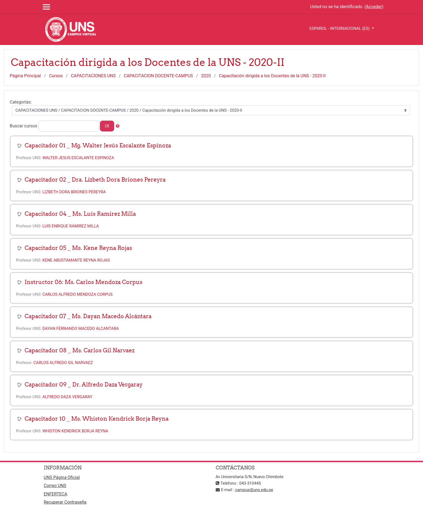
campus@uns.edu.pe (254, 489)
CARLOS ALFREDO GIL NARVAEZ (63, 362)
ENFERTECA (55, 494)
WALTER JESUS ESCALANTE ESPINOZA (78, 157)
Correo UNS (55, 485)
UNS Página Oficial (62, 477)
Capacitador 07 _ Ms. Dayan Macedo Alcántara (88, 316)
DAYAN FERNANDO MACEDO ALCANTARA (80, 328)
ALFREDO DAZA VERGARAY (67, 396)
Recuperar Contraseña (65, 502)
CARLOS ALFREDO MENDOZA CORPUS (77, 294)
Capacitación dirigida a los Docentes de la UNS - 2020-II (272, 75)
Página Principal (25, 75)
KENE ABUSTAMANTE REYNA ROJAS (76, 260)
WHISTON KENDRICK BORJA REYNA (75, 431)
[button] (117, 126)
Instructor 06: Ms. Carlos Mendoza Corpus (83, 282)
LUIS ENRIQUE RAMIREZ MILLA (70, 226)
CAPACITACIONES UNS (93, 75)
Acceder (374, 6)
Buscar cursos (23, 125)
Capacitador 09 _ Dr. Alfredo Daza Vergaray (84, 384)
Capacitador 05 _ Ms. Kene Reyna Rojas (78, 248)
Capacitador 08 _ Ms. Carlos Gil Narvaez (80, 350)
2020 (206, 75)
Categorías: (21, 102)
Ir (107, 125)
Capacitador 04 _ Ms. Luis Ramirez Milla (80, 213)
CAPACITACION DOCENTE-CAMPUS (158, 75)
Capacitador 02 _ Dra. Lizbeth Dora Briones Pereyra (95, 179)
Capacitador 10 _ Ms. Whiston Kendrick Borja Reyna (97, 418)
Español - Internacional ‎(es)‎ (339, 28)
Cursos (56, 75)
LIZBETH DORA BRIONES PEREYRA (74, 191)
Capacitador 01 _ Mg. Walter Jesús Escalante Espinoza (98, 145)
